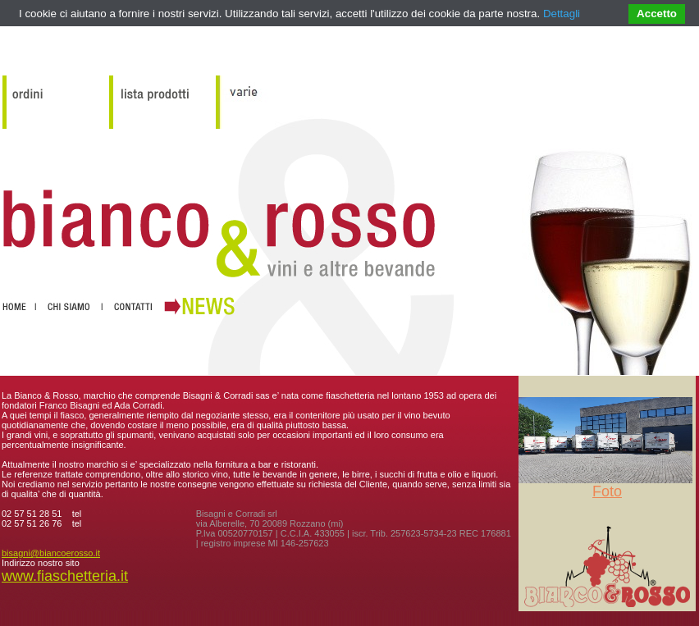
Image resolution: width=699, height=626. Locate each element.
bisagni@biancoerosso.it (51, 553)
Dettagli (561, 13)
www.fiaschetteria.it (65, 576)
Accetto (657, 13)
